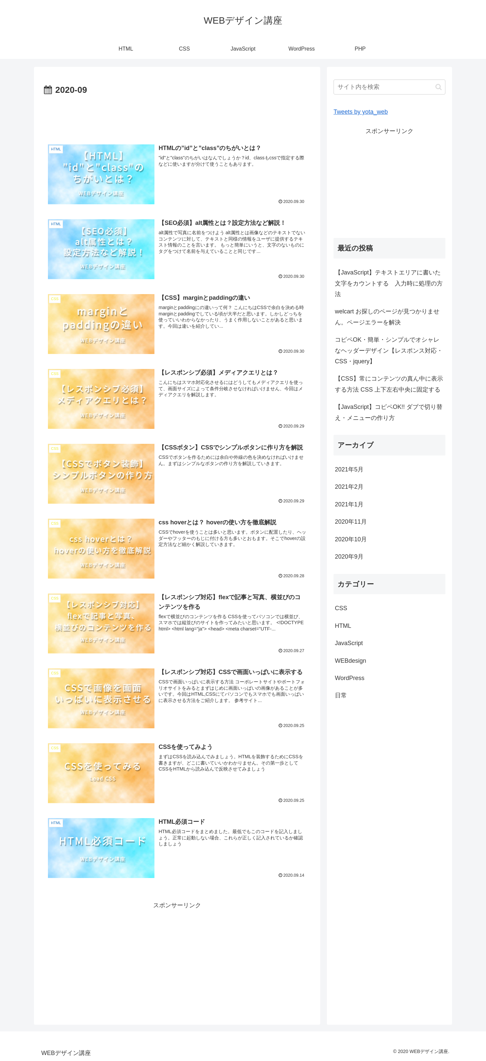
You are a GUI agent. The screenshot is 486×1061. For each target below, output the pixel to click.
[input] (389, 87)
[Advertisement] (177, 116)
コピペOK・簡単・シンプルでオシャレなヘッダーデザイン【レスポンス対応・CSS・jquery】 (389, 350)
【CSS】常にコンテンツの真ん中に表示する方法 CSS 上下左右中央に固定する (389, 384)
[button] (438, 87)
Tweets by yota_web (361, 111)
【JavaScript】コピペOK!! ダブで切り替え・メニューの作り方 (388, 412)
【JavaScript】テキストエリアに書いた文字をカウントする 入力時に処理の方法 (389, 283)
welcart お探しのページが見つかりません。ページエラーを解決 (387, 316)
